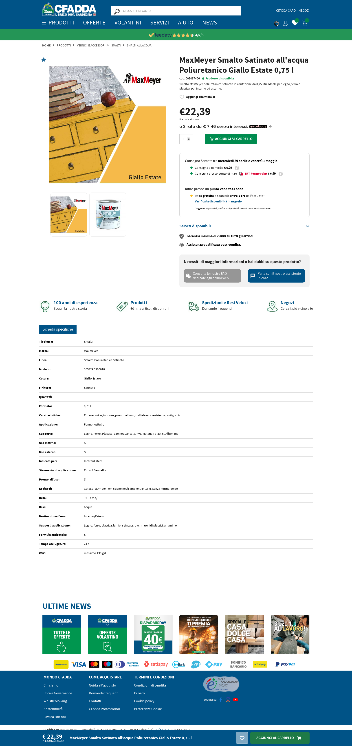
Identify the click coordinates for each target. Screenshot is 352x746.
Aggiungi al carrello (230, 139)
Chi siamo (51, 685)
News (209, 22)
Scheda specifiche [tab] (58, 329)
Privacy (139, 693)
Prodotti (64, 45)
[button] (280, 22)
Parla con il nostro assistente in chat (275, 275)
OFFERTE (94, 22)
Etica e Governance (58, 693)
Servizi (159, 22)
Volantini (127, 22)
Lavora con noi (55, 717)
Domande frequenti (104, 693)
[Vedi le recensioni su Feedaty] (176, 35)
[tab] (244, 226)
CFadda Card (286, 10)
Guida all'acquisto (102, 685)
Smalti (116, 45)
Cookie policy (144, 701)
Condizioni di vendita (150, 685)
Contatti (95, 701)
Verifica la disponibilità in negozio (218, 201)
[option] (107, 124)
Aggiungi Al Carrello (280, 737)
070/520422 (161, 730)
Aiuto (185, 22)
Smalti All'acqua (139, 45)
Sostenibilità (53, 709)
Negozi (304, 10)
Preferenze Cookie (148, 709)
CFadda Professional (104, 709)
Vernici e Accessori (91, 45)
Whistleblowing (55, 701)
